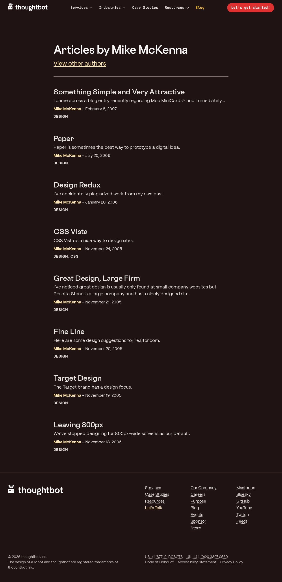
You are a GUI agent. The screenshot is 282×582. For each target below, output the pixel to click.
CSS (74, 256)
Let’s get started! (250, 7)
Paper (64, 138)
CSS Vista (71, 231)
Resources (177, 8)
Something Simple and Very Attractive (119, 91)
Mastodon (245, 488)
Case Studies (145, 7)
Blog (200, 7)
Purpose (198, 501)
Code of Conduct (159, 562)
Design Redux (77, 184)
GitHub (243, 501)
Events (197, 515)
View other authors (80, 64)
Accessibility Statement (197, 562)
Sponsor (198, 521)
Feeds (242, 521)
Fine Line (69, 331)
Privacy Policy (231, 562)
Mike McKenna (67, 109)
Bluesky (243, 495)
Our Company (204, 488)
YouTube (244, 508)
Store (196, 528)
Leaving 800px (78, 424)
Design (61, 116)
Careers (198, 495)
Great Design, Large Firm (97, 278)
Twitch (242, 515)
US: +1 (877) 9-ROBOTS (164, 557)
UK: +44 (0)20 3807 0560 (207, 557)
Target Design (78, 377)
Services (81, 8)
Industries (112, 8)
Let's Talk (153, 508)
